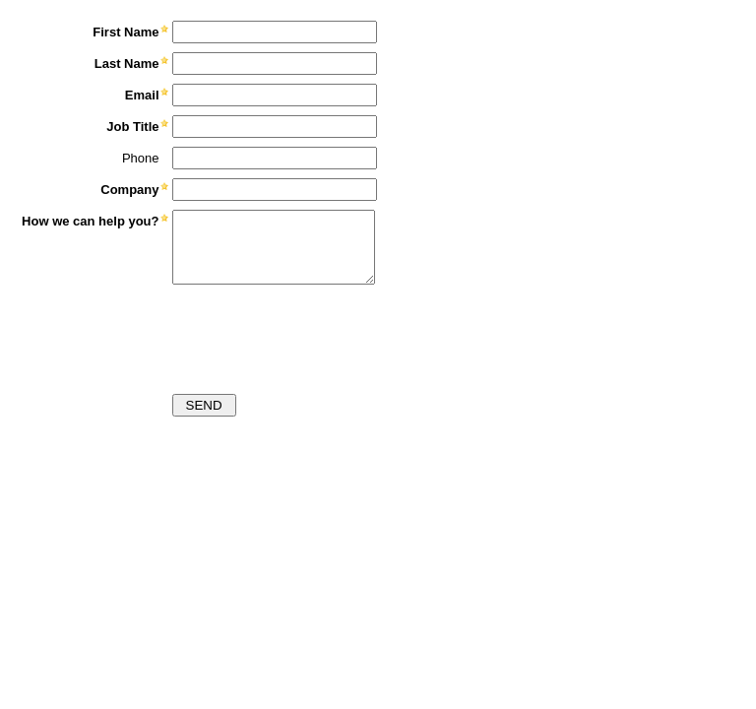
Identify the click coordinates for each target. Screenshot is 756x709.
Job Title (132, 126)
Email (142, 95)
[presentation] (164, 333)
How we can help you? (90, 221)
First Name (125, 32)
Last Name (126, 63)
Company (129, 189)
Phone (140, 158)
